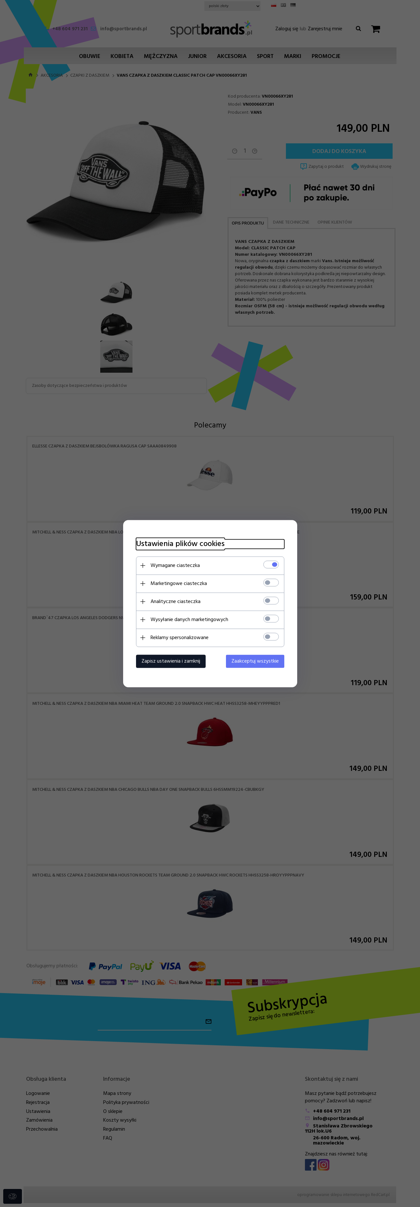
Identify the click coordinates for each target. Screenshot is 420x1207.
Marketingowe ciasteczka (179, 583)
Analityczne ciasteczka (175, 601)
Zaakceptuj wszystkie (255, 661)
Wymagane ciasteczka (175, 565)
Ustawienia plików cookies (180, 544)
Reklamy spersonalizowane (180, 637)
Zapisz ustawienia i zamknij (171, 661)
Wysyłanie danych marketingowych (189, 619)
